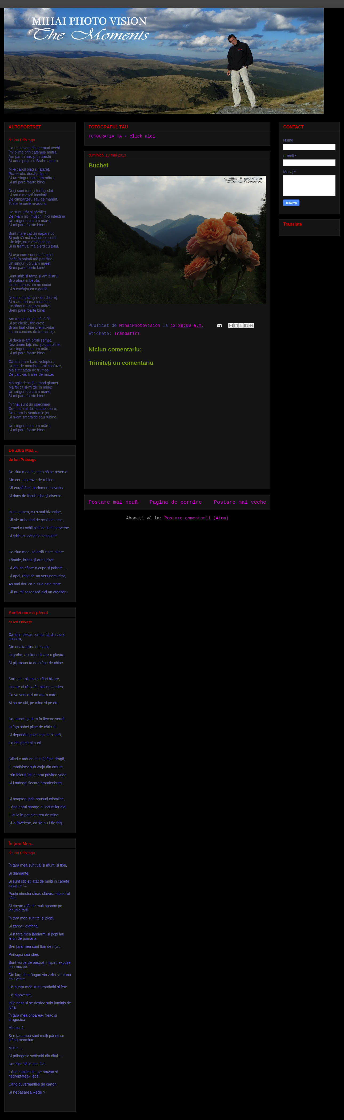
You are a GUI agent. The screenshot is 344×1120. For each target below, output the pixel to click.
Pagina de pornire (176, 502)
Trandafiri (127, 333)
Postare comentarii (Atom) (197, 518)
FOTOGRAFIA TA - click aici (122, 136)
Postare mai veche (240, 502)
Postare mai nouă (113, 502)
